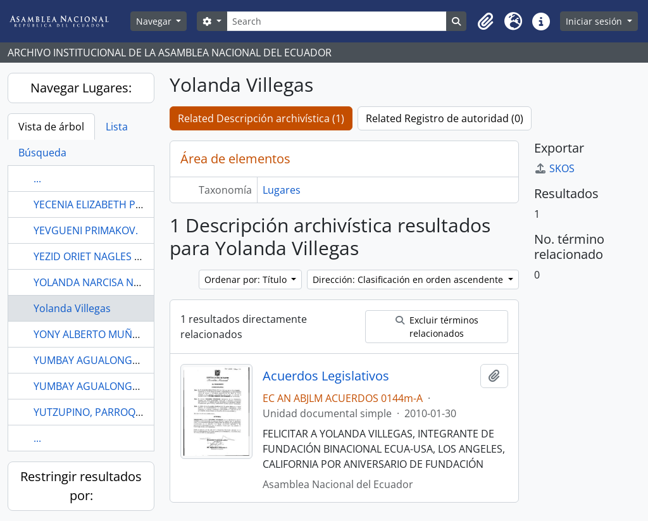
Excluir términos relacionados (437, 326)
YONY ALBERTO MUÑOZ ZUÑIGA (109, 334)
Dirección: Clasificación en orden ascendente (409, 279)
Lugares (282, 190)
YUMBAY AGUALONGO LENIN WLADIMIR (128, 360)
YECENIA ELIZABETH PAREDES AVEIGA (122, 204)
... (37, 178)
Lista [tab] (117, 127)
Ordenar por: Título (246, 279)
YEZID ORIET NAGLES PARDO (101, 256)
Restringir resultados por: (81, 486)
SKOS (554, 168)
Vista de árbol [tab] (51, 127)
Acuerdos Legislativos (326, 376)
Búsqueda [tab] (42, 153)
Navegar (155, 21)
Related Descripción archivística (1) (261, 118)
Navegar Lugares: (81, 87)
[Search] (337, 21)
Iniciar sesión (595, 21)
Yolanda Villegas (72, 308)
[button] (485, 21)
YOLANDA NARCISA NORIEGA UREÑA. (121, 282)
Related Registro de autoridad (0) (444, 118)
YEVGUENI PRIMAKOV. (86, 230)
